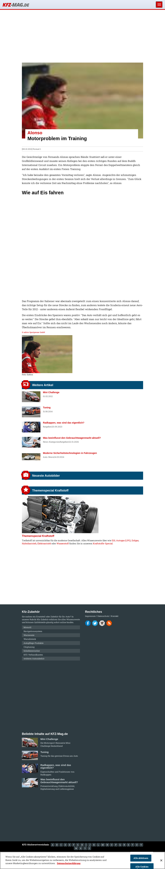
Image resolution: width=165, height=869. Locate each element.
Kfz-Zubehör (43, 619)
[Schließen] (161, 860)
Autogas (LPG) (123, 540)
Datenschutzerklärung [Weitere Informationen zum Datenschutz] (68, 863)
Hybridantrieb (29, 543)
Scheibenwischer (32, 650)
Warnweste (29, 635)
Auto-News (48, 457)
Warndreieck (30, 639)
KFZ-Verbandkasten (33, 654)
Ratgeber (47, 426)
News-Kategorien (51, 441)
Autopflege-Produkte (33, 643)
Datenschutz (103, 616)
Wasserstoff (63, 543)
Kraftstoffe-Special (103, 543)
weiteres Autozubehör (34, 658)
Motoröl (27, 627)
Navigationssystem (33, 631)
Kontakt (114, 616)
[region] (82, 860)
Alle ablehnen (141, 858)
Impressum (90, 616)
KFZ (16, 4)
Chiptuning (29, 647)
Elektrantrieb (44, 543)
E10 (113, 540)
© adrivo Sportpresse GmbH (33, 332)
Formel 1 (37, 149)
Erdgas (135, 540)
